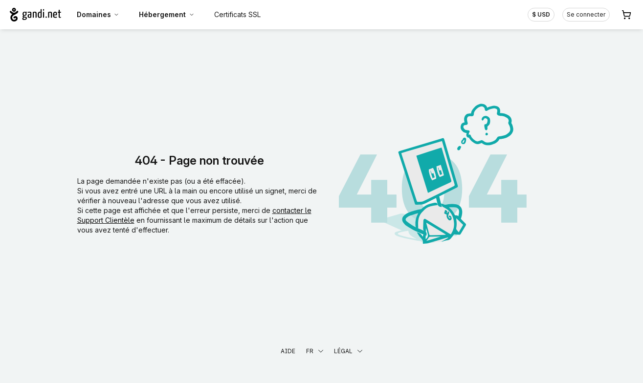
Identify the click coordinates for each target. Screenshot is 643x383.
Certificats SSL (237, 14)
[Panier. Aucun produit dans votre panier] (626, 14)
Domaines (98, 14)
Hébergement (167, 14)
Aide (288, 351)
